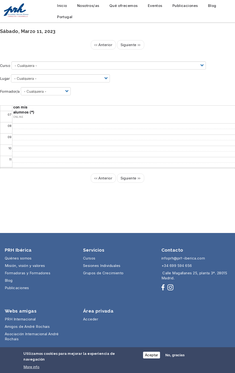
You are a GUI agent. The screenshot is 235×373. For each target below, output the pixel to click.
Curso (5, 65)
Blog (212, 5)
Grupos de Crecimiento (103, 273)
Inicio (62, 5)
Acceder (90, 319)
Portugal (65, 17)
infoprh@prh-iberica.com (183, 258)
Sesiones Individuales (101, 265)
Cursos (89, 258)
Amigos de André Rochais (27, 326)
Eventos (155, 5)
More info (31, 368)
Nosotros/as (88, 5)
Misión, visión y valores (25, 265)
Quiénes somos (18, 258)
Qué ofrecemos (123, 5)
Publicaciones (185, 5)
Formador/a (10, 91)
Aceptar (151, 356)
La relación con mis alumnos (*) (23, 107)
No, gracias (175, 356)
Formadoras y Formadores (27, 273)
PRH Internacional (20, 319)
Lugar (5, 78)
